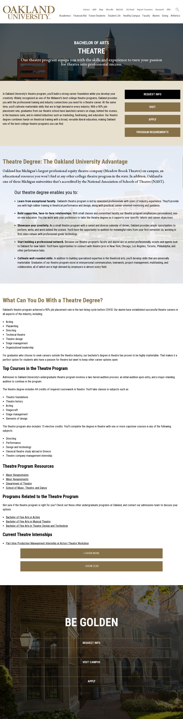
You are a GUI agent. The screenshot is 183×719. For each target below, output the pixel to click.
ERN (168, 9)
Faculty (146, 15)
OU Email (130, 9)
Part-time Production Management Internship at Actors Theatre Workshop (47, 543)
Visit (152, 107)
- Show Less (91, 566)
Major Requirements (17, 475)
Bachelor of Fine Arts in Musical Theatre (28, 521)
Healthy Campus (131, 15)
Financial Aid (79, 15)
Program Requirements (153, 132)
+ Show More (91, 553)
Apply (152, 119)
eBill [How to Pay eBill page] (94, 9)
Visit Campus (91, 662)
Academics (65, 15)
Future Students (97, 15)
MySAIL (119, 9)
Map (101, 9)
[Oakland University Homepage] (29, 12)
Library (86, 9)
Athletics (175, 15)
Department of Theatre (19, 483)
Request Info (152, 94)
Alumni (156, 15)
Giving (165, 15)
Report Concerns (145, 9)
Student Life (114, 15)
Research (159, 9)
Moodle (109, 9)
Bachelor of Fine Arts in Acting (23, 517)
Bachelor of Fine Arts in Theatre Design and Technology (37, 526)
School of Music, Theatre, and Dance (26, 488)
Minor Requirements (17, 479)
